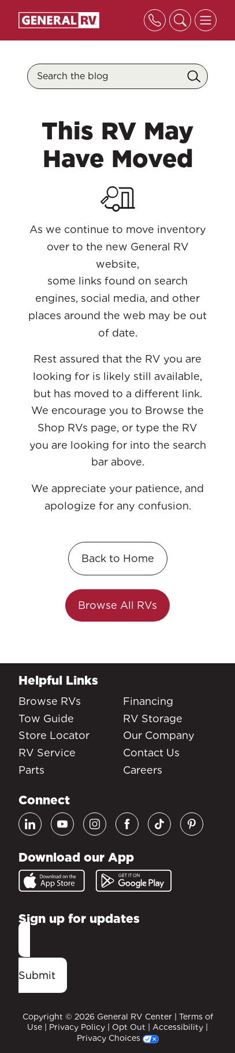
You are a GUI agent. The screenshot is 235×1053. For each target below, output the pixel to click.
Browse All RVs (117, 605)
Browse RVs (49, 701)
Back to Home (117, 558)
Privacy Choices (118, 1038)
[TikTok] (159, 824)
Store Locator (53, 735)
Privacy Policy (77, 1027)
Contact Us (151, 753)
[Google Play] (133, 881)
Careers (142, 770)
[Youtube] (62, 824)
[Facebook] (127, 824)
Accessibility (177, 1027)
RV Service (47, 753)
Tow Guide (46, 718)
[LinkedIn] (30, 824)
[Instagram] (94, 824)
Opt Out (129, 1027)
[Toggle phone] (155, 20)
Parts (31, 770)
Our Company (159, 735)
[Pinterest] (191, 824)
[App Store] (51, 881)
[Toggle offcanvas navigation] (206, 20)
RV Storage (152, 718)
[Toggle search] (180, 20)
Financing (148, 701)
